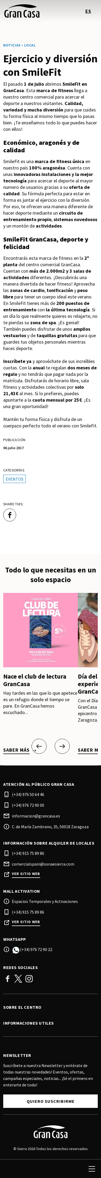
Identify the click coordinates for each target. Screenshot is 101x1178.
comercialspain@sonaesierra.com (43, 864)
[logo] (27, 11)
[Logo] (50, 1131)
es (88, 11)
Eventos (14, 479)
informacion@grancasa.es (36, 816)
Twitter (18, 978)
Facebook (7, 978)
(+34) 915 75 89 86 (28, 853)
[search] (10, 1169)
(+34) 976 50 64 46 (28, 794)
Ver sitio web (26, 873)
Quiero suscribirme (51, 1101)
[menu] (92, 1169)
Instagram (29, 978)
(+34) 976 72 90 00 (28, 805)
